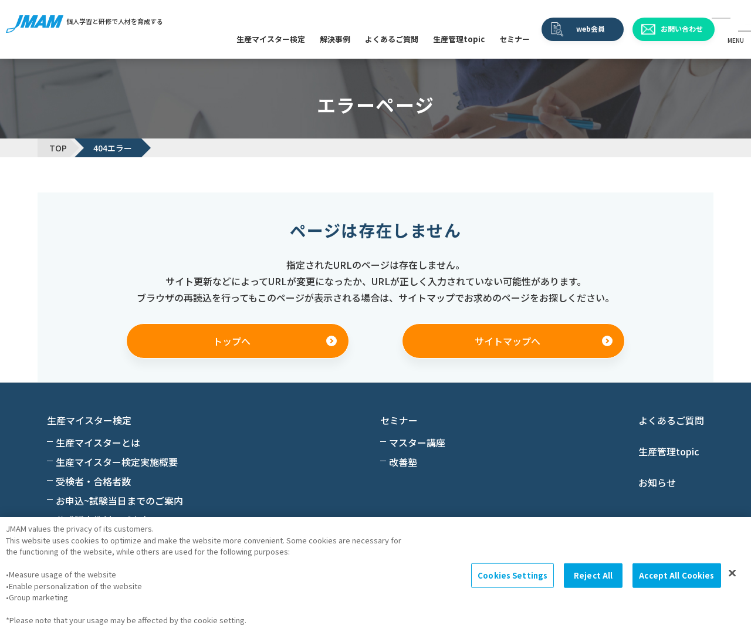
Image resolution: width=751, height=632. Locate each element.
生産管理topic (459, 39)
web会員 (590, 28)
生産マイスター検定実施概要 (117, 462)
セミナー (514, 39)
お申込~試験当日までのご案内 (119, 501)
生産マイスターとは (98, 442)
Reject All (593, 575)
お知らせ (657, 482)
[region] (375, 574)
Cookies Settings (512, 575)
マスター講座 (417, 442)
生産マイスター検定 (270, 39)
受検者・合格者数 (93, 481)
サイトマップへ (507, 341)
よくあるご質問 (391, 39)
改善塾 (403, 462)
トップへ (232, 341)
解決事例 (335, 39)
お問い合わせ (682, 28)
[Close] (732, 573)
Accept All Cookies (676, 575)
